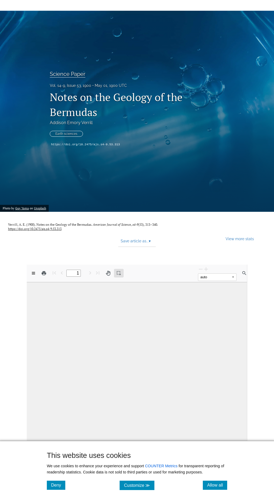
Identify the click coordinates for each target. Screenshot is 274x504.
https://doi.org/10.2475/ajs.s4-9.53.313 (85, 144)
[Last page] (97, 272)
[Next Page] (90, 272)
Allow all (217, 485)
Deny (58, 485)
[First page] (54, 272)
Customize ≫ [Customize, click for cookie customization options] (139, 485)
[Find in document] (244, 273)
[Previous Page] (62, 272)
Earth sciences (66, 134)
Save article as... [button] (136, 241)
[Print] (44, 273)
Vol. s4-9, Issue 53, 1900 (70, 85)
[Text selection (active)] (119, 273)
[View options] (33, 273)
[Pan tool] (108, 273)
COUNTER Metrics (161, 466)
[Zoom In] (206, 269)
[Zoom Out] (200, 269)
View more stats (240, 238)
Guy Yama (22, 208)
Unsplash (40, 208)
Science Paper (67, 74)
